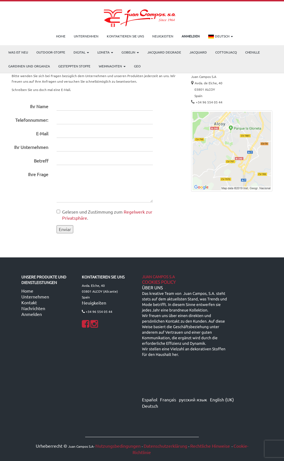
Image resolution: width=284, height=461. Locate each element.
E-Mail (42, 133)
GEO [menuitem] (137, 66)
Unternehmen (35, 296)
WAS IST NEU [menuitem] (18, 52)
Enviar (65, 229)
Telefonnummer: (31, 120)
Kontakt (29, 302)
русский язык (193, 399)
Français (168, 399)
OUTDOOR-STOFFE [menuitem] (50, 52)
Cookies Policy (159, 282)
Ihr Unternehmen (31, 147)
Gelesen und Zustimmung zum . (104, 215)
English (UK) (222, 399)
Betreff (41, 160)
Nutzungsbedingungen (118, 446)
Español (149, 399)
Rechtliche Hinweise (210, 446)
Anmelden (31, 314)
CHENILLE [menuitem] (252, 52)
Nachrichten (33, 308)
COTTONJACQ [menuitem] (226, 52)
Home (27, 290)
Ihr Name (39, 106)
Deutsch (220, 37)
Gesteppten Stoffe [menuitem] (74, 66)
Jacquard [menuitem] (198, 52)
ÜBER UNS (152, 287)
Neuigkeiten (94, 302)
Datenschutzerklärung (165, 446)
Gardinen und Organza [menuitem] (29, 66)
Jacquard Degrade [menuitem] (164, 52)
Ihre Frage (38, 174)
